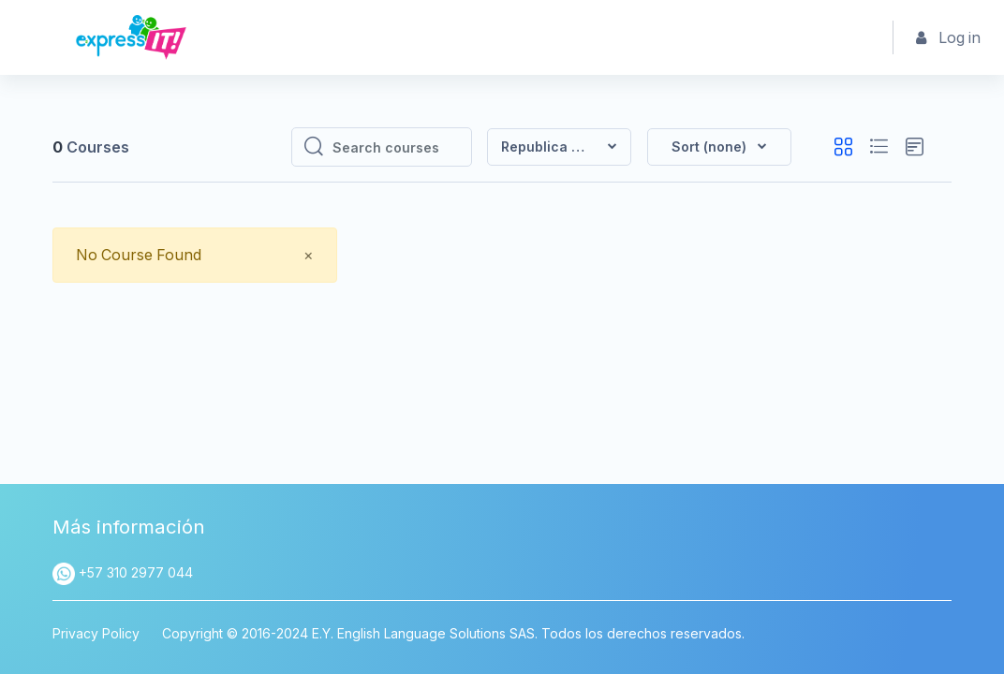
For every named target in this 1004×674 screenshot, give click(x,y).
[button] (719, 147)
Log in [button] (949, 38)
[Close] (309, 255)
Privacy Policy (96, 633)
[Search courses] (396, 147)
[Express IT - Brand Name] (131, 37)
